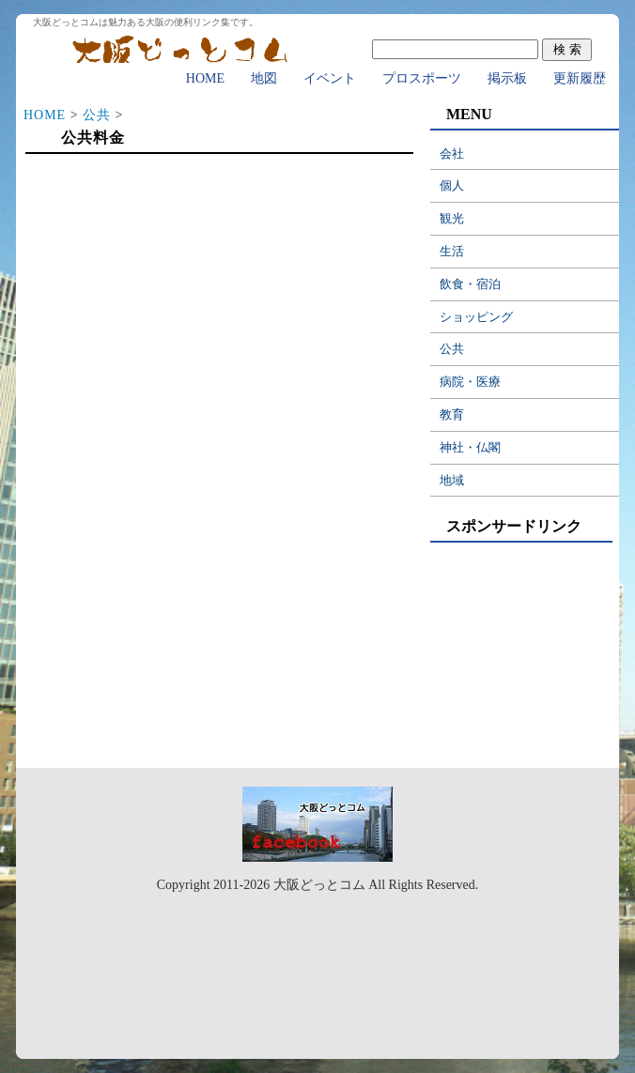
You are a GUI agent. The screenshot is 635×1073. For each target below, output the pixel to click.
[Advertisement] (218, 311)
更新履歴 (579, 78)
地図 (264, 78)
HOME (205, 78)
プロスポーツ (421, 78)
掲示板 (507, 78)
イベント (329, 78)
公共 (97, 115)
